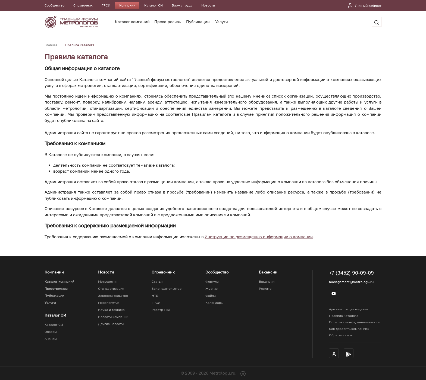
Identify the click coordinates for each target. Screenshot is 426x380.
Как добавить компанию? (349, 329)
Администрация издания (348, 309)
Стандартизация (111, 289)
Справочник (83, 5)
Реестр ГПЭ (161, 310)
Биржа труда (182, 5)
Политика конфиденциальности (354, 322)
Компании (127, 5)
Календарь (214, 303)
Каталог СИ (153, 5)
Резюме (265, 289)
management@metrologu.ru (351, 282)
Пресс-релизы (167, 21)
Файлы (210, 296)
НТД (155, 296)
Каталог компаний (132, 21)
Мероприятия (109, 303)
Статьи (157, 282)
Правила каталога (343, 316)
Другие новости (111, 324)
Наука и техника (111, 310)
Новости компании (113, 317)
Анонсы (51, 339)
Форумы (212, 282)
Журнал (211, 289)
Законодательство (113, 296)
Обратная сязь (340, 335)
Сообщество (54, 5)
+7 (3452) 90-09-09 (351, 273)
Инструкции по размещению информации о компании (259, 236)
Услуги (221, 21)
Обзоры (51, 332)
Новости (208, 5)
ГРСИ (106, 5)
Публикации (198, 21)
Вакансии (266, 282)
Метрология (107, 282)
